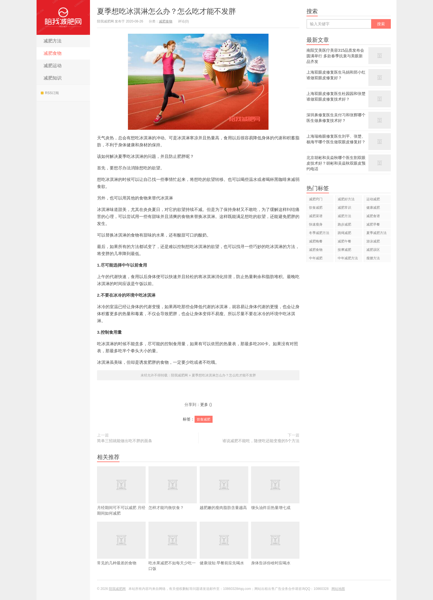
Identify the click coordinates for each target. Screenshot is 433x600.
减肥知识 (53, 78)
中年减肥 (316, 258)
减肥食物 (53, 53)
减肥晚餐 (316, 241)
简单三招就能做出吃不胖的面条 (124, 440)
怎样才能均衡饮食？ (172, 496)
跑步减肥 (344, 224)
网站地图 (338, 589)
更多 (204, 404)
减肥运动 (53, 65)
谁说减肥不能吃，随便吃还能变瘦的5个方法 (260, 440)
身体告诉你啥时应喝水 (275, 551)
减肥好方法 (346, 199)
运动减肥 (373, 199)
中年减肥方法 (348, 258)
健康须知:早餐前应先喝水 (224, 551)
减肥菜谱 (316, 216)
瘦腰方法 (373, 258)
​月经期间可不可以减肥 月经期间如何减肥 (121, 499)
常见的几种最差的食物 (121, 551)
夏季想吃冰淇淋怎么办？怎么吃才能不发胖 (166, 11)
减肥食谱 (373, 216)
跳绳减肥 (344, 233)
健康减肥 (373, 208)
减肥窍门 (316, 199)
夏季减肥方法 (376, 233)
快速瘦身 (316, 224)
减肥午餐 (344, 241)
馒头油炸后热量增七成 (275, 496)
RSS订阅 (50, 93)
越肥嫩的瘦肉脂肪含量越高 (224, 496)
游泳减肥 (373, 241)
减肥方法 (53, 40)
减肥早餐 (373, 224)
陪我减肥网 (63, 17)
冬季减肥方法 (319, 233)
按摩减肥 (344, 250)
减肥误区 (373, 250)
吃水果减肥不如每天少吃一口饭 (172, 554)
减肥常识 (344, 208)
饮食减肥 (203, 419)
